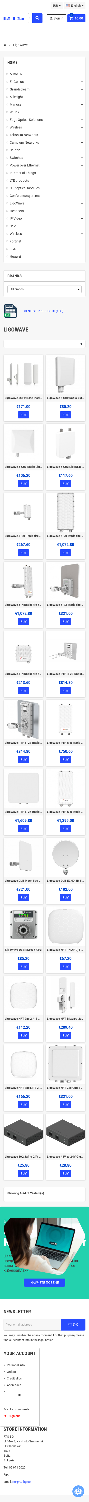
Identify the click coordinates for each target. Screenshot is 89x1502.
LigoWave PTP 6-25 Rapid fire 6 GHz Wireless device (23, 812)
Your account (20, 1353)
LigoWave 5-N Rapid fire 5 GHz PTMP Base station (23, 604)
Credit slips (14, 1378)
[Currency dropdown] (57, 5)
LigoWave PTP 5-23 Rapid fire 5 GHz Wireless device (23, 742)
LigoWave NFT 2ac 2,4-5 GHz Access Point (23, 1018)
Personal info (16, 1365)
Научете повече (44, 1282)
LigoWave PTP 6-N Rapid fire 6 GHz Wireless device (65, 812)
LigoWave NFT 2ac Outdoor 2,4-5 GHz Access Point (65, 1088)
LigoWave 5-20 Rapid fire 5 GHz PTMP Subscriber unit (23, 536)
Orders (11, 1372)
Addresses (14, 1385)
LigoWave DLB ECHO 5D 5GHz (65, 880)
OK (73, 1324)
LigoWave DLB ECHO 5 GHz (23, 950)
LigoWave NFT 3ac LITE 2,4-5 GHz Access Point (23, 1088)
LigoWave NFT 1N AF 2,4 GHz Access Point (65, 950)
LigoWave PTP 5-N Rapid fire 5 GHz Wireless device (65, 742)
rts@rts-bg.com (22, 1481)
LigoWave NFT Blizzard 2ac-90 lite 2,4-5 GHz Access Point (65, 1018)
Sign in (56, 18)
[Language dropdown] (74, 5)
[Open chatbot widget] (78, 1491)
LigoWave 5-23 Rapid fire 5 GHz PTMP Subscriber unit (65, 604)
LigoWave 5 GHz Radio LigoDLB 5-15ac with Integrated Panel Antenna (65, 398)
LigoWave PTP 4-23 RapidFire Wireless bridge (65, 674)
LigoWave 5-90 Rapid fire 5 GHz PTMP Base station (65, 536)
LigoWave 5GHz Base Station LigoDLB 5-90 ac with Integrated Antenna (23, 398)
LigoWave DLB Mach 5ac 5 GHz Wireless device (23, 880)
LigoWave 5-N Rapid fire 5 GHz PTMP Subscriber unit (23, 674)
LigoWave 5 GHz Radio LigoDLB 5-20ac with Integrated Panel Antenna (23, 467)
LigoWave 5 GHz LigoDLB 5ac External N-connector (65, 467)
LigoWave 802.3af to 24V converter (23, 1156)
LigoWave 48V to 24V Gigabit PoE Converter (65, 1156)
